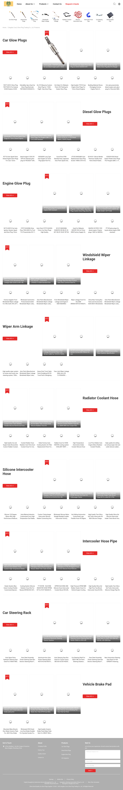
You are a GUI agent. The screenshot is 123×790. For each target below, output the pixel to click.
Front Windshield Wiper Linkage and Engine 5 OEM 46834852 (61, 302)
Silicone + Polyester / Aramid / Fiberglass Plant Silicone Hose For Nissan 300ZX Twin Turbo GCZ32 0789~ (41, 567)
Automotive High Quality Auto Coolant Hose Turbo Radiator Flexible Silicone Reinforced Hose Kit (14, 424)
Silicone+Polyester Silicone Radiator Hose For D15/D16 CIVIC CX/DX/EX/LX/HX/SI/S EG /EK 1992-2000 (54, 495)
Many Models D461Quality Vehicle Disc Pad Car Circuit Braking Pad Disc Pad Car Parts (68, 710)
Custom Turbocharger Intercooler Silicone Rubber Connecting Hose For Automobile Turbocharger (44, 518)
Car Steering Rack (17, 613)
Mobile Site (60, 779)
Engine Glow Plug (16, 183)
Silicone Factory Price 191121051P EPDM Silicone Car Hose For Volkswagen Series (81, 495)
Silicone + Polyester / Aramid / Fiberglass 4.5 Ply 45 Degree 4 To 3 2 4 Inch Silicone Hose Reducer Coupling (68, 567)
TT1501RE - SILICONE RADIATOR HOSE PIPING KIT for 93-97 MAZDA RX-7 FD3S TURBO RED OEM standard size (44, 590)
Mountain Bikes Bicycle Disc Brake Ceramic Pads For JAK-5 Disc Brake (10, 731)
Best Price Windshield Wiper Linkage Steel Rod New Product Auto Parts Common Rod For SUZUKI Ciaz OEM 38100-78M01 (67, 280)
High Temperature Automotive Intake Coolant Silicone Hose (78, 445)
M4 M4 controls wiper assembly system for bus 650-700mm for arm (80, 352)
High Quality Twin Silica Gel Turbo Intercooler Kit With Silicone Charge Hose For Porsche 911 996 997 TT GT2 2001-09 (95, 518)
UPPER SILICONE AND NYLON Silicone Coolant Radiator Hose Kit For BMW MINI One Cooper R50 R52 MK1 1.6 (68, 424)
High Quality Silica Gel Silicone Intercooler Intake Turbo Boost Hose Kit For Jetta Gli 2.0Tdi (106, 495)
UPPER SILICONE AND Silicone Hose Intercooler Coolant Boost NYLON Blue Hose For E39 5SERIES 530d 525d (61, 590)
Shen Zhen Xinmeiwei (93, 782)
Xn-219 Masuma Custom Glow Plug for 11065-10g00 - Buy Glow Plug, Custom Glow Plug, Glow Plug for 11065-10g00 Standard (81, 209)
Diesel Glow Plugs (97, 112)
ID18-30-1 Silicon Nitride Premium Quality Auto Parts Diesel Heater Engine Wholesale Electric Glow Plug (95, 160)
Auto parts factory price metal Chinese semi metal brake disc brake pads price (13, 710)
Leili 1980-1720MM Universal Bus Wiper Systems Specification (107, 352)
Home (4, 27)
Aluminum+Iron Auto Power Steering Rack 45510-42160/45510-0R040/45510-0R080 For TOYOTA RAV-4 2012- (44, 661)
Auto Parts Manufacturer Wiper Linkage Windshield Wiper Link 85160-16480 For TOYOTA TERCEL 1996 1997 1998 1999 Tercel (54, 352)
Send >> (90, 770)
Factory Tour (41, 750)
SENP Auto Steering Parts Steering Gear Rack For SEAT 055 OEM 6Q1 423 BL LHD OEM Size (107, 638)
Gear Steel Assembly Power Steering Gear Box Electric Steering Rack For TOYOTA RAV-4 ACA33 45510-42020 (27, 661)
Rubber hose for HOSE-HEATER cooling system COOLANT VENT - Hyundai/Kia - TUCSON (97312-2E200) (61, 447)
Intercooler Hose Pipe (100, 541)
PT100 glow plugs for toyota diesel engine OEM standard (54, 209)
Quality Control (42, 754)
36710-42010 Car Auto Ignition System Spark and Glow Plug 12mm (10, 230)
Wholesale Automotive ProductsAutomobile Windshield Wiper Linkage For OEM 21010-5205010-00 (27, 303)
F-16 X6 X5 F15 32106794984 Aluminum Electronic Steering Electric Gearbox (53, 638)
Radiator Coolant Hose (100, 398)
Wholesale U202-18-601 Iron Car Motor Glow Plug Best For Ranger (107, 66)
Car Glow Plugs (15, 40)
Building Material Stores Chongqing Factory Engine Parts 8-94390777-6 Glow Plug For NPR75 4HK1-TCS (95, 89)
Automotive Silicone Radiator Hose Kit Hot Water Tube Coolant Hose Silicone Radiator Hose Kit (41, 423)
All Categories (65, 758)
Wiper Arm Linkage (18, 326)
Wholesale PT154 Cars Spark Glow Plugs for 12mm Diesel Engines (14, 137)
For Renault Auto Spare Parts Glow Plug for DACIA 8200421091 (81, 66)
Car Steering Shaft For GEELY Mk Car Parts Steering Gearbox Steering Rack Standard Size (78, 661)
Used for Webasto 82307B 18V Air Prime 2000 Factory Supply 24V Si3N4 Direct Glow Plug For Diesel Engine (78, 232)
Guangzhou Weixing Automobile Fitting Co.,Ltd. (72, 782)
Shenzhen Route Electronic (51, 783)
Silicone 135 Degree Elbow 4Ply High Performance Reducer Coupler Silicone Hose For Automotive (10, 518)
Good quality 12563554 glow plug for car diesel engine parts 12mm (54, 66)
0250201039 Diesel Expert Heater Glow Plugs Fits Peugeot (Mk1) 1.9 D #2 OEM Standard (41, 137)
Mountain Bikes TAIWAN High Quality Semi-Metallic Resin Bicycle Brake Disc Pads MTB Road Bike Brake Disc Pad (41, 710)
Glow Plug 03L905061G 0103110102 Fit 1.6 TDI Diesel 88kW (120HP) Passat (67, 137)
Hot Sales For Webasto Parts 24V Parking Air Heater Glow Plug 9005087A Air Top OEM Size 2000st (61, 89)
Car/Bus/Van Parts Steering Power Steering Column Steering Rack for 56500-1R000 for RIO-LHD (81, 638)
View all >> (10, 52)
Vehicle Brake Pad (97, 684)
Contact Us (41, 757)
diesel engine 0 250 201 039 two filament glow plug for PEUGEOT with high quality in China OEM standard (27, 160)
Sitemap (51, 779)
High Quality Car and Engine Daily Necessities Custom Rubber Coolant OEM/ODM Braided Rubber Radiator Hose (10, 447)
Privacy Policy (70, 779)
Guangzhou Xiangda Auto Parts (70, 783)
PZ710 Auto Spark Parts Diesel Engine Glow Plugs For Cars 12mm (10, 158)
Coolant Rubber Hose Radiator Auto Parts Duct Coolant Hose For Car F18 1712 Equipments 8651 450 (27, 447)
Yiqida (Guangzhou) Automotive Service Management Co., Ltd (40, 782)
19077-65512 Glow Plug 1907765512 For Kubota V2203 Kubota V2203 (10, 87)
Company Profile (42, 746)
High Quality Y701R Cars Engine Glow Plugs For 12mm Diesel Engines (78, 87)
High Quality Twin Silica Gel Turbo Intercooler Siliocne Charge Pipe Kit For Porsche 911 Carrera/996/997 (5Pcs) (112, 590)
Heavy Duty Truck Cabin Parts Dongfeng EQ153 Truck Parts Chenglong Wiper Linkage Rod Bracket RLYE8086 (44, 375)
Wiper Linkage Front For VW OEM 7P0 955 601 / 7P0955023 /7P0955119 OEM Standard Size (41, 280)
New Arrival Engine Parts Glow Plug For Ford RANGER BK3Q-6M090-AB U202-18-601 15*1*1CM (108, 209)
